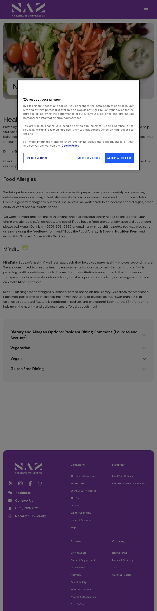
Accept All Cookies (119, 157)
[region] (78, 125)
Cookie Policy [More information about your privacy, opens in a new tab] (70, 145)
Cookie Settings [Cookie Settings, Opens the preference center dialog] (37, 157)
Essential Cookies (88, 157)
